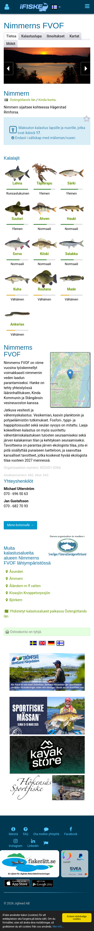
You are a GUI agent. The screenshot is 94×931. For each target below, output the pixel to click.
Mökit (10, 44)
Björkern (14, 600)
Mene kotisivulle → (20, 525)
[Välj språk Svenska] (33, 643)
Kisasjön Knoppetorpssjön (28, 593)
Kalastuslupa (31, 36)
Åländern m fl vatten (23, 586)
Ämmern (14, 579)
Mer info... (58, 926)
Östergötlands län (22, 100)
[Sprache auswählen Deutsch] (51, 643)
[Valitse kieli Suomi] (60, 643)
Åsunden (14, 572)
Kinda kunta (46, 100)
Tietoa (11, 36)
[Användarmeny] (7, 7)
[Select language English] (42, 643)
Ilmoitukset (55, 36)
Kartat (74, 36)
